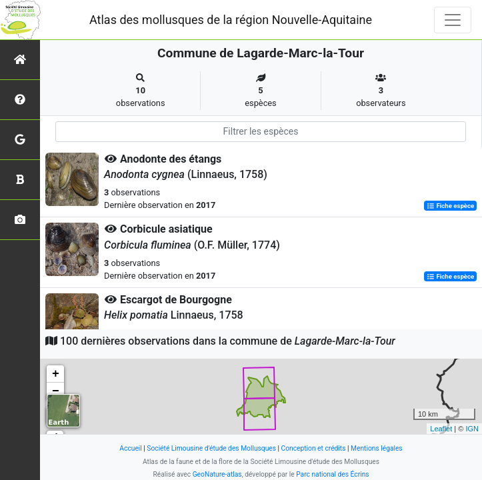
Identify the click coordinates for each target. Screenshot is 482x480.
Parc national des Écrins (332, 474)
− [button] (55, 391)
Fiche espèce (450, 205)
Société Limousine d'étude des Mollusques (211, 448)
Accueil (130, 448)
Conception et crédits (313, 448)
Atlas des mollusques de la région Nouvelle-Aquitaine (230, 20)
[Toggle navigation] (452, 20)
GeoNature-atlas (217, 474)
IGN (472, 429)
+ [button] (55, 374)
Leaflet (441, 429)
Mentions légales (377, 448)
